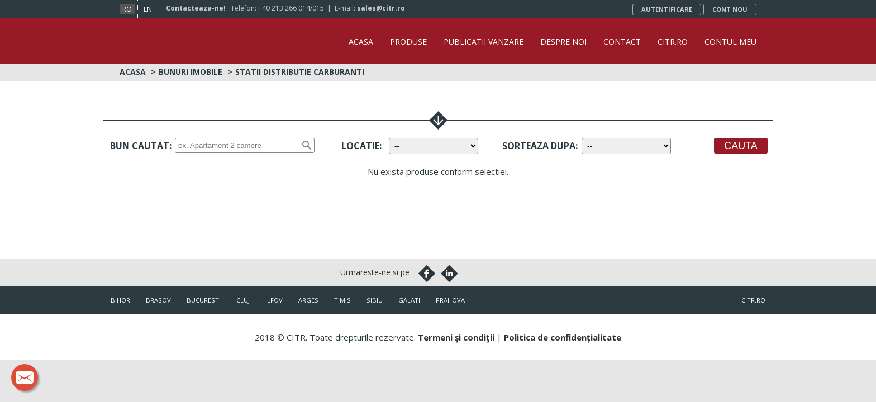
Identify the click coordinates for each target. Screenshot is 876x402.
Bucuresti (204, 299)
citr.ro (753, 299)
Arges (308, 299)
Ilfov (274, 299)
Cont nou (730, 9)
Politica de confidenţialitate (562, 336)
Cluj (243, 299)
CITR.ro (673, 41)
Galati (409, 299)
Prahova (450, 299)
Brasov (158, 299)
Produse (408, 41)
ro (127, 9)
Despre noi (563, 41)
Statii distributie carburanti (299, 70)
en (148, 9)
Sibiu (374, 299)
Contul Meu (730, 41)
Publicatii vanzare (483, 41)
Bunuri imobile (190, 70)
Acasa (361, 41)
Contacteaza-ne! (196, 8)
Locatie (360, 144)
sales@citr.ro (381, 8)
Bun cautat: (141, 144)
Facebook (426, 272)
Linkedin (449, 272)
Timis (342, 299)
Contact (622, 41)
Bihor (120, 299)
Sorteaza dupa (538, 144)
